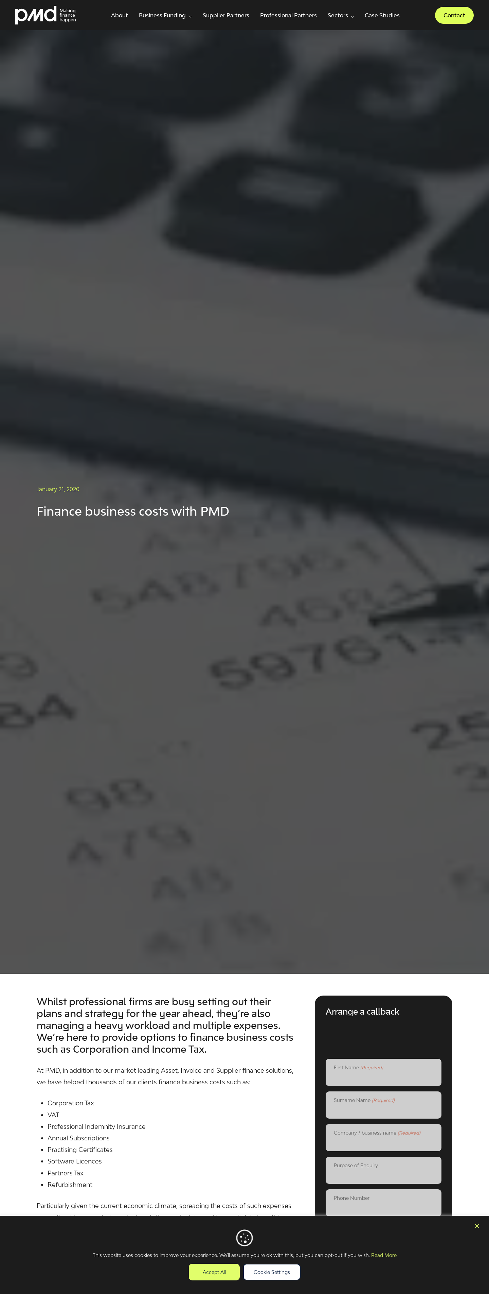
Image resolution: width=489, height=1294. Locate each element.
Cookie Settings (272, 1272)
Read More (384, 1255)
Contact (454, 15)
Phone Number (351, 1198)
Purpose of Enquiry (356, 1165)
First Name (358, 1068)
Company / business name (377, 1133)
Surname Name (364, 1100)
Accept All (214, 1272)
